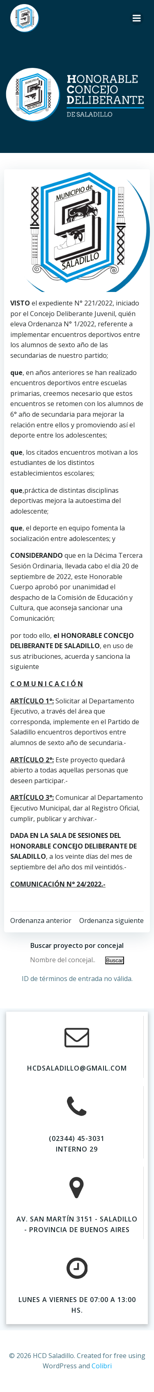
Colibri (102, 1365)
